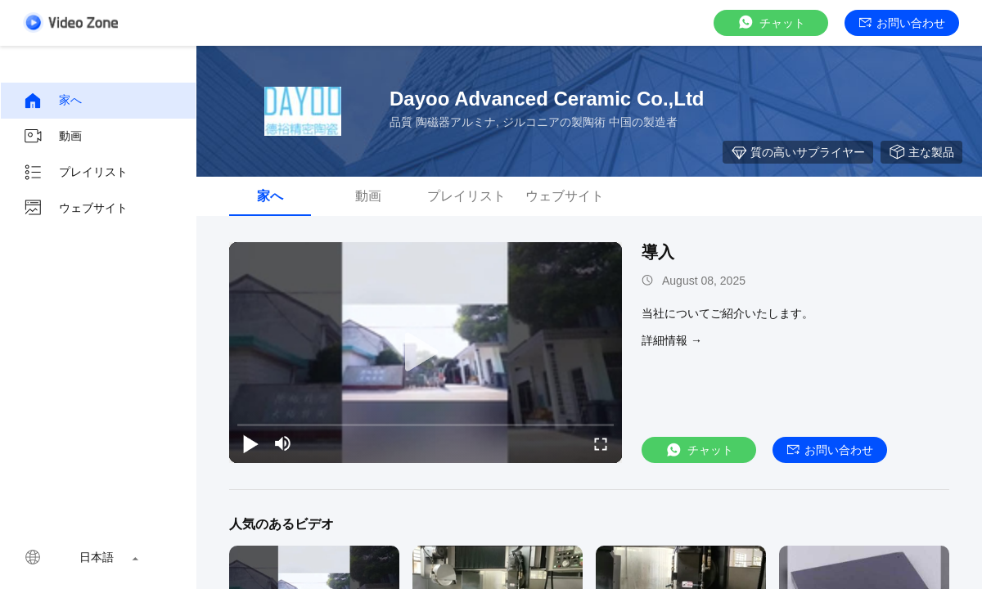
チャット (770, 22)
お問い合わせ (902, 22)
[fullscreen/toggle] (600, 443)
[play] (425, 352)
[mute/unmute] (283, 443)
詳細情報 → (672, 340)
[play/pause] (250, 443)
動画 (52, 136)
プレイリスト (75, 172)
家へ (52, 100)
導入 (658, 252)
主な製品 (921, 152)
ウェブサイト (75, 208)
